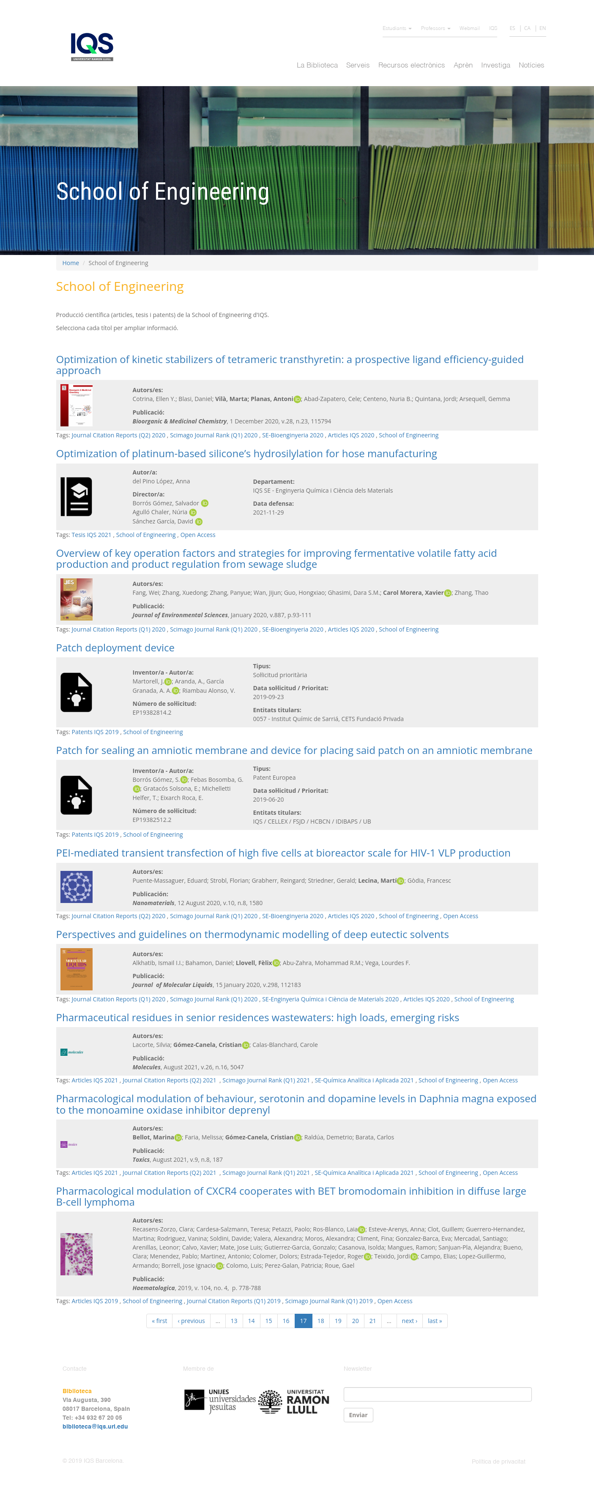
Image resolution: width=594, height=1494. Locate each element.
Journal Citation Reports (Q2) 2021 (170, 1080)
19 (338, 1321)
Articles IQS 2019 (95, 1301)
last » (435, 1321)
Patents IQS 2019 (95, 732)
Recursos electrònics (411, 65)
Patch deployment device (115, 647)
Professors (436, 28)
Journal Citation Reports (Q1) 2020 (119, 629)
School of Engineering (408, 435)
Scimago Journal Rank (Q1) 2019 (329, 1301)
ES (512, 28)
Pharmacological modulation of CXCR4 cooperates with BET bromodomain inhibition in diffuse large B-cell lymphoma (291, 1196)
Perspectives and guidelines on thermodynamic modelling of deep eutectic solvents (252, 934)
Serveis (358, 65)
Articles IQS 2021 (95, 1080)
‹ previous (191, 1321)
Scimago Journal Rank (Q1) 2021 (266, 1080)
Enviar (358, 1415)
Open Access (198, 535)
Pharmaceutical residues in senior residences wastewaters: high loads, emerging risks (258, 1017)
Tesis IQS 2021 (92, 535)
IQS (493, 28)
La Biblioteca (317, 65)
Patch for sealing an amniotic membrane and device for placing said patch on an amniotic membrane (294, 750)
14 (251, 1321)
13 (234, 1321)
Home (71, 263)
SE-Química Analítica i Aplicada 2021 (364, 1080)
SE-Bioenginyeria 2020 (292, 435)
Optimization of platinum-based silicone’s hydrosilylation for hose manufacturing (246, 453)
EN (542, 28)
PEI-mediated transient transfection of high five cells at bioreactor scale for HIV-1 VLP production (283, 853)
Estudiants (397, 28)
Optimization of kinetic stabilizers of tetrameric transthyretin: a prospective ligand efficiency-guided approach (290, 364)
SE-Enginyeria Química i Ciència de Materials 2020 (330, 999)
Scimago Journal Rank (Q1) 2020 (213, 435)
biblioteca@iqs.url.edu (95, 1427)
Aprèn (463, 65)
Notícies (532, 65)
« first (159, 1321)
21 (373, 1321)
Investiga (495, 65)
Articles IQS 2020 (351, 435)
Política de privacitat (499, 1462)
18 (321, 1321)
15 (269, 1321)
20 (355, 1321)
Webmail (470, 28)
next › (410, 1321)
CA (527, 28)
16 (286, 1321)
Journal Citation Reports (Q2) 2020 (119, 435)
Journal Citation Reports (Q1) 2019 (234, 1301)
